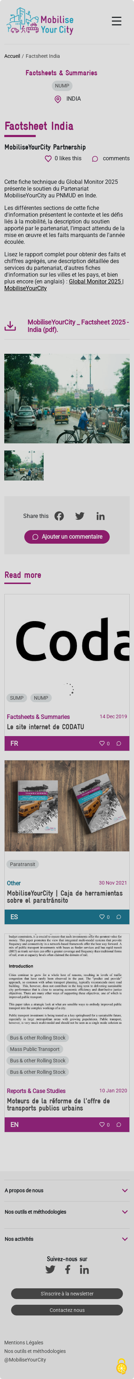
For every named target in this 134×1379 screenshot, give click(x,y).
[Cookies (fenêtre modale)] (121, 1367)
